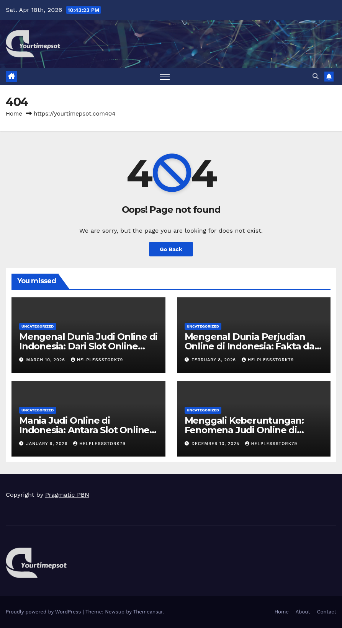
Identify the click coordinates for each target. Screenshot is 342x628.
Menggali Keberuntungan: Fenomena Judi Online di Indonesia (244, 430)
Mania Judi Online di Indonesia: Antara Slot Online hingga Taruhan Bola (84, 430)
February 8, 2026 (214, 359)
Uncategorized (37, 326)
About (303, 612)
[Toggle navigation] (164, 77)
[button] (316, 76)
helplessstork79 (97, 359)
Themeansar (148, 612)
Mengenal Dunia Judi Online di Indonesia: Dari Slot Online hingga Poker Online (88, 346)
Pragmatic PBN (67, 494)
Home (14, 113)
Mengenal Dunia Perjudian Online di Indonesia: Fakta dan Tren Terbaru (253, 346)
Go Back (171, 249)
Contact (326, 612)
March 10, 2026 (46, 359)
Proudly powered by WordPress (44, 612)
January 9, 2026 (48, 443)
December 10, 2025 (216, 443)
